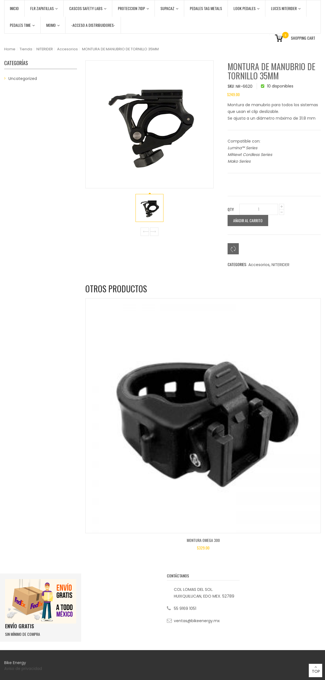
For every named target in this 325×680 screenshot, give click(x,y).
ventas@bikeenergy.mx (197, 621)
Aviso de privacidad (23, 668)
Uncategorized (22, 78)
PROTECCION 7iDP (133, 8)
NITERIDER (44, 49)
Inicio (14, 8)
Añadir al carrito (248, 220)
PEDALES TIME (22, 25)
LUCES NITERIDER (286, 8)
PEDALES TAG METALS (206, 8)
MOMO (53, 25)
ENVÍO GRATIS (19, 626)
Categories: (237, 264)
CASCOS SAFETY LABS (87, 8)
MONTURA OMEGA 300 (203, 540)
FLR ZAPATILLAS (44, 8)
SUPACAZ (169, 8)
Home (9, 49)
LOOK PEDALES (246, 8)
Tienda (26, 49)
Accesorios (67, 49)
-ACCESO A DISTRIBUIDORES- (93, 25)
